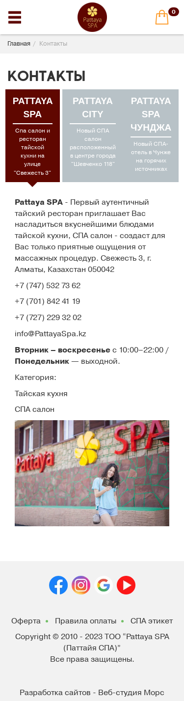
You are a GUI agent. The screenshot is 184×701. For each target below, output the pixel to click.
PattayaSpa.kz (60, 333)
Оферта (26, 621)
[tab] (32, 135)
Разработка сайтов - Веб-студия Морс (92, 692)
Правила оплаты (85, 621)
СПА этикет (152, 621)
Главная (18, 43)
